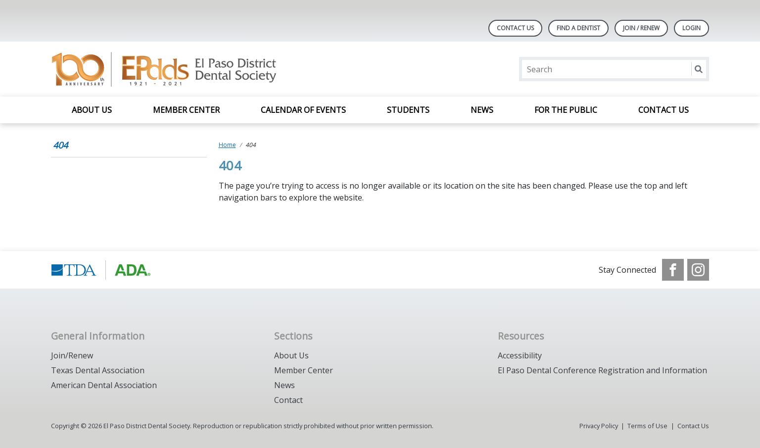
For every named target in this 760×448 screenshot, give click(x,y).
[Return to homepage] (179, 69)
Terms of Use (647, 425)
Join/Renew (72, 355)
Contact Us (515, 28)
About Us (92, 109)
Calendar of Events (303, 109)
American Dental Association (104, 385)
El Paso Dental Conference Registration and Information (602, 370)
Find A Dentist (578, 28)
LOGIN (691, 28)
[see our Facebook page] (673, 270)
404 (60, 145)
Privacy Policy (598, 425)
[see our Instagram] (698, 270)
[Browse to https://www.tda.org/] (101, 270)
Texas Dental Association (97, 370)
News (482, 109)
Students (408, 109)
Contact (288, 400)
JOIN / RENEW (641, 28)
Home (227, 145)
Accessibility (520, 355)
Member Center (186, 109)
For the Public (565, 109)
